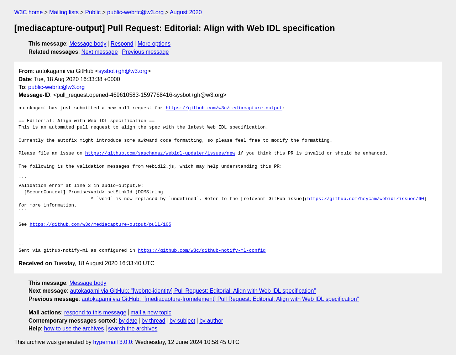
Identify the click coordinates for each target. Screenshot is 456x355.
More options (154, 44)
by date (128, 321)
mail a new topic (151, 312)
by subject (182, 321)
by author (211, 321)
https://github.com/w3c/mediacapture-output (224, 108)
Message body (87, 44)
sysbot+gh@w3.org (123, 71)
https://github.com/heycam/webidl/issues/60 (365, 199)
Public (93, 12)
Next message (100, 52)
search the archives (133, 328)
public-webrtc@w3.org (135, 12)
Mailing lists (64, 12)
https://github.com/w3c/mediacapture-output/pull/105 (100, 224)
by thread (154, 321)
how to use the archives (74, 328)
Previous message (145, 52)
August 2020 (186, 12)
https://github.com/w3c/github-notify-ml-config (202, 250)
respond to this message (95, 312)
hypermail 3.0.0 (112, 342)
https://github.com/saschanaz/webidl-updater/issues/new (160, 153)
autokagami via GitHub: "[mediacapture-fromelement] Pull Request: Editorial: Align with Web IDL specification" (220, 299)
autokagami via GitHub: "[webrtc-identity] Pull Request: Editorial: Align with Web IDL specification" (193, 291)
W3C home (28, 12)
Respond (122, 44)
